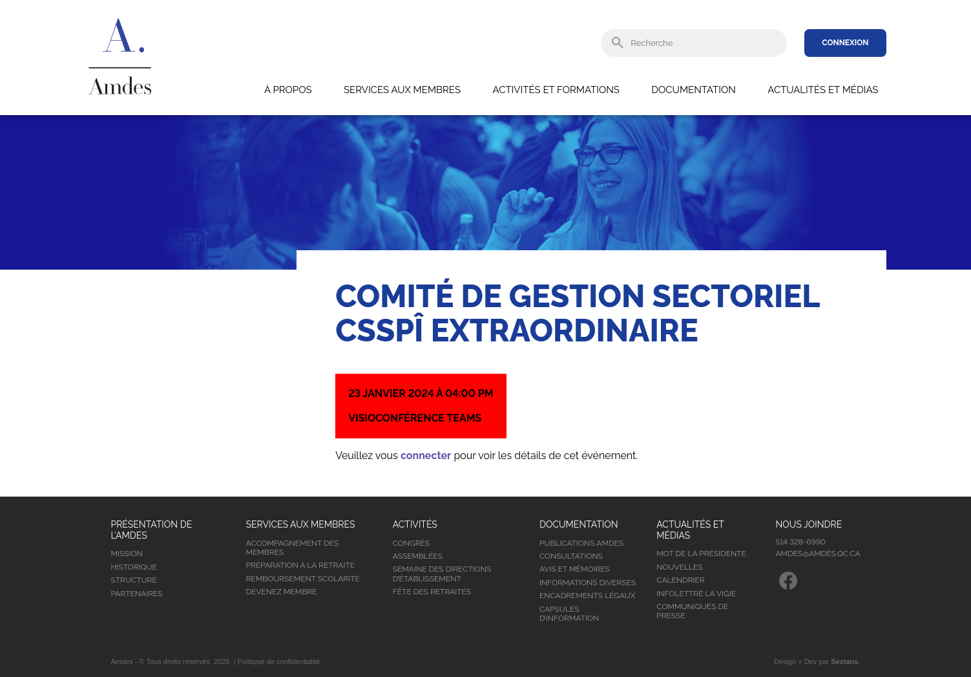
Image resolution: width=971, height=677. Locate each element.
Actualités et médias (822, 90)
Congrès (411, 543)
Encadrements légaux (587, 595)
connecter (426, 455)
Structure (134, 580)
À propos (288, 90)
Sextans (844, 661)
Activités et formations (555, 90)
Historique (134, 567)
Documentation (693, 90)
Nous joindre (809, 524)
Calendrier (680, 580)
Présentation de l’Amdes (152, 530)
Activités (415, 524)
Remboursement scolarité (303, 578)
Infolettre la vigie (696, 593)
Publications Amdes (581, 543)
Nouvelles (679, 567)
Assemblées (418, 556)
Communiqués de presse (692, 611)
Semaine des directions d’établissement (442, 573)
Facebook (788, 581)
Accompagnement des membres (292, 548)
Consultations (571, 556)
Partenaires (137, 593)
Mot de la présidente (701, 553)
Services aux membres (402, 90)
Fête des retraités (432, 591)
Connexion (845, 42)
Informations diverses (587, 582)
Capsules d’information (569, 614)
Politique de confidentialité (279, 661)
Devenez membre (281, 591)
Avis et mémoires (574, 569)
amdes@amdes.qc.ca (818, 553)
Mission (127, 553)
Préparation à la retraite (300, 565)
